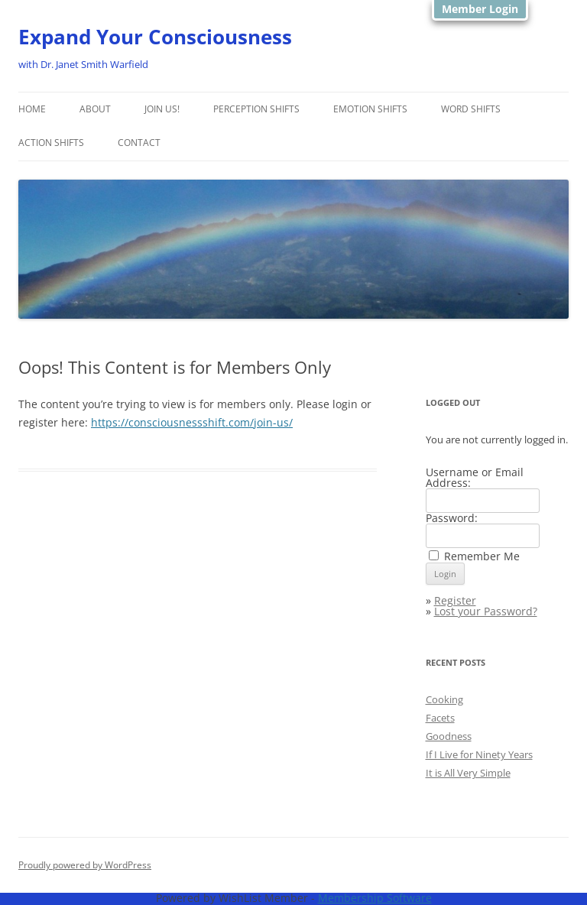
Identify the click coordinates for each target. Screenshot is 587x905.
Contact (139, 142)
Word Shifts (471, 108)
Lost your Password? (485, 611)
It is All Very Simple (468, 773)
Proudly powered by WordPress (84, 864)
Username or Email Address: (475, 477)
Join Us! (162, 108)
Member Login (480, 9)
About (95, 108)
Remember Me (482, 556)
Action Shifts (51, 142)
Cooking (444, 699)
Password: (452, 518)
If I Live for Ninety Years (479, 754)
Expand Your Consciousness (155, 36)
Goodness (449, 736)
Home (32, 108)
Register (455, 600)
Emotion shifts (370, 108)
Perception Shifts (256, 108)
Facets (440, 718)
